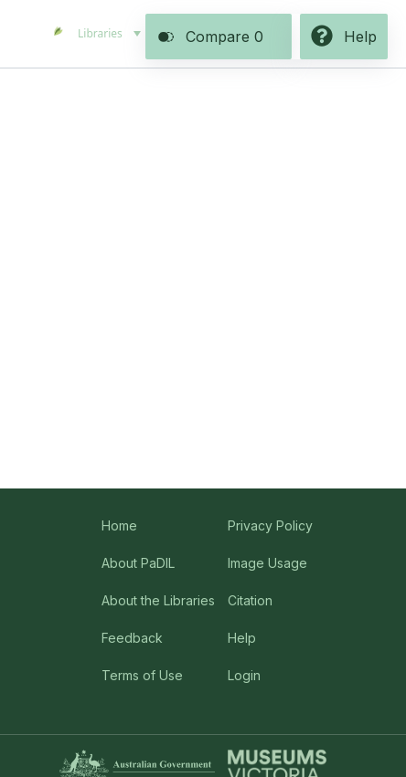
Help (242, 638)
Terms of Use (142, 675)
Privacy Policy (270, 525)
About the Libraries (158, 600)
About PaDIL (138, 563)
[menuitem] (107, 33)
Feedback (132, 638)
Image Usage (267, 563)
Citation (250, 600)
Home (119, 525)
